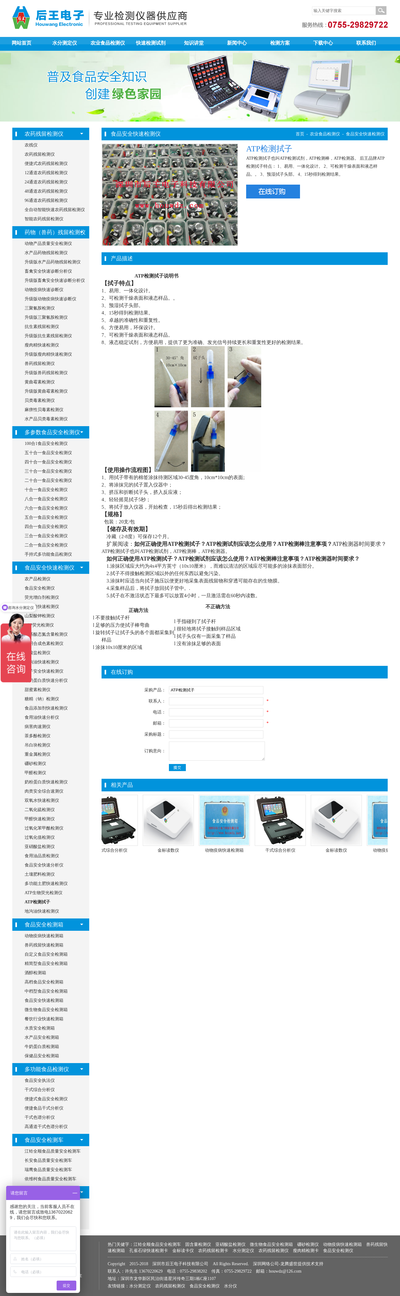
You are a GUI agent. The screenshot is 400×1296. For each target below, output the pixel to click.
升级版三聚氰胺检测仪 (46, 317)
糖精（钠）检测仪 (42, 699)
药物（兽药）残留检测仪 (55, 232)
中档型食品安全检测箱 (46, 991)
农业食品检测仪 (107, 43)
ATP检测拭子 (37, 902)
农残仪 (31, 145)
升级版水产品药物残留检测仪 (53, 262)
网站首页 (21, 43)
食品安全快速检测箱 (44, 1000)
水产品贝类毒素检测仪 (46, 419)
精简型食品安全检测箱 (46, 963)
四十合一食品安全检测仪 (48, 462)
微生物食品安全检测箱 (46, 1009)
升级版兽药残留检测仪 (46, 372)
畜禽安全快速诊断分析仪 (48, 271)
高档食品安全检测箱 (44, 982)
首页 (300, 134)
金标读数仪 (172, 850)
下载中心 (323, 43)
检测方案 (280, 43)
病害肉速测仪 (37, 726)
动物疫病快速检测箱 (44, 936)
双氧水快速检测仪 (42, 800)
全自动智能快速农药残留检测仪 (55, 209)
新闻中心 (237, 43)
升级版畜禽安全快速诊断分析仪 (55, 280)
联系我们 (366, 43)
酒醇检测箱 (35, 972)
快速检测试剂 (151, 43)
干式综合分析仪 (40, 1089)
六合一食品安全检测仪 (46, 508)
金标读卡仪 (183, 1250)
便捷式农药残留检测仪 (46, 163)
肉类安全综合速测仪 (44, 791)
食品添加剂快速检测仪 (46, 708)
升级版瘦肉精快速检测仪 (48, 354)
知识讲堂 (194, 43)
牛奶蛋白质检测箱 (42, 1046)
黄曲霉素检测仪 (40, 382)
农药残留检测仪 (44, 134)
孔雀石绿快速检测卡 (148, 1250)
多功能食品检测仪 (47, 1069)
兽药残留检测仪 (40, 363)
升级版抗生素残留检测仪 (48, 336)
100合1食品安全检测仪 (46, 443)
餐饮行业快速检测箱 (44, 1019)
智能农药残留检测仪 (44, 219)
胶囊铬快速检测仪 (42, 606)
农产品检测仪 (37, 579)
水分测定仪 (64, 43)
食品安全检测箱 (44, 925)
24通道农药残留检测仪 (46, 182)
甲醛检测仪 (35, 772)
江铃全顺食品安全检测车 (157, 1244)
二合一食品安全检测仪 (46, 545)
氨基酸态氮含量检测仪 (46, 634)
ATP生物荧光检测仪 (43, 892)
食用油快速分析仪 (42, 717)
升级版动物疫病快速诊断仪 (50, 299)
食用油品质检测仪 (42, 856)
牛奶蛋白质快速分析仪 (46, 680)
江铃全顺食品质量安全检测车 (53, 1151)
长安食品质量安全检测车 (48, 1160)
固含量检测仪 (198, 1244)
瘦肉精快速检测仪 (42, 345)
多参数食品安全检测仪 (52, 432)
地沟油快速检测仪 (42, 662)
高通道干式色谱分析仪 (46, 1126)
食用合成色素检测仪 (44, 643)
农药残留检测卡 (213, 1250)
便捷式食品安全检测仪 (46, 1099)
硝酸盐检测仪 (37, 652)
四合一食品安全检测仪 (46, 526)
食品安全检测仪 (40, 588)
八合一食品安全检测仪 (46, 499)
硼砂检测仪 (35, 763)
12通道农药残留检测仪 (46, 172)
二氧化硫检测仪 (40, 809)
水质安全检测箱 (40, 1028)
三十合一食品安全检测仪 (48, 471)
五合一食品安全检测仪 (46, 517)
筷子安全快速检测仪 (44, 671)
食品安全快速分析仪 (44, 865)
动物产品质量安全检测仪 (48, 243)
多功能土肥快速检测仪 (46, 883)
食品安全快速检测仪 (49, 568)
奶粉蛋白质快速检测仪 (46, 782)
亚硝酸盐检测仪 (40, 846)
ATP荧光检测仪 (39, 625)
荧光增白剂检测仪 (42, 597)
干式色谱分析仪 (40, 1117)
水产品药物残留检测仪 (46, 252)
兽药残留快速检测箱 (44, 945)
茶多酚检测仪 (37, 736)
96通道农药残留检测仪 (46, 200)
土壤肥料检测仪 (40, 874)
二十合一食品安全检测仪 (48, 480)
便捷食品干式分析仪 (44, 1108)
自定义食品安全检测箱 (46, 954)
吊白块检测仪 (37, 745)
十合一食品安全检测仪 (46, 489)
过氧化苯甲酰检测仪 (44, 828)
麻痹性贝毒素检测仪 (44, 409)
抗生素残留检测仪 (42, 326)
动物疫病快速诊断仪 (44, 289)
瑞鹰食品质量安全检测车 (48, 1169)
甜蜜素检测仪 (37, 689)
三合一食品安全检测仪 (46, 536)
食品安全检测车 (44, 1140)
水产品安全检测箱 (42, 1037)
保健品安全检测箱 (42, 1056)
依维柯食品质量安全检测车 (50, 1179)
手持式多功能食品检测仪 (48, 554)
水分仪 (230, 1286)
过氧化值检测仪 (40, 837)
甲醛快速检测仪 (40, 819)
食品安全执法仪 (40, 1080)
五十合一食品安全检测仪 (48, 452)
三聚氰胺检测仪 (40, 308)
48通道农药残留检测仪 (46, 191)
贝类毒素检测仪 (40, 400)
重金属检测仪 (37, 754)
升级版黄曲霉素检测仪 (46, 391)
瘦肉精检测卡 (306, 1250)
